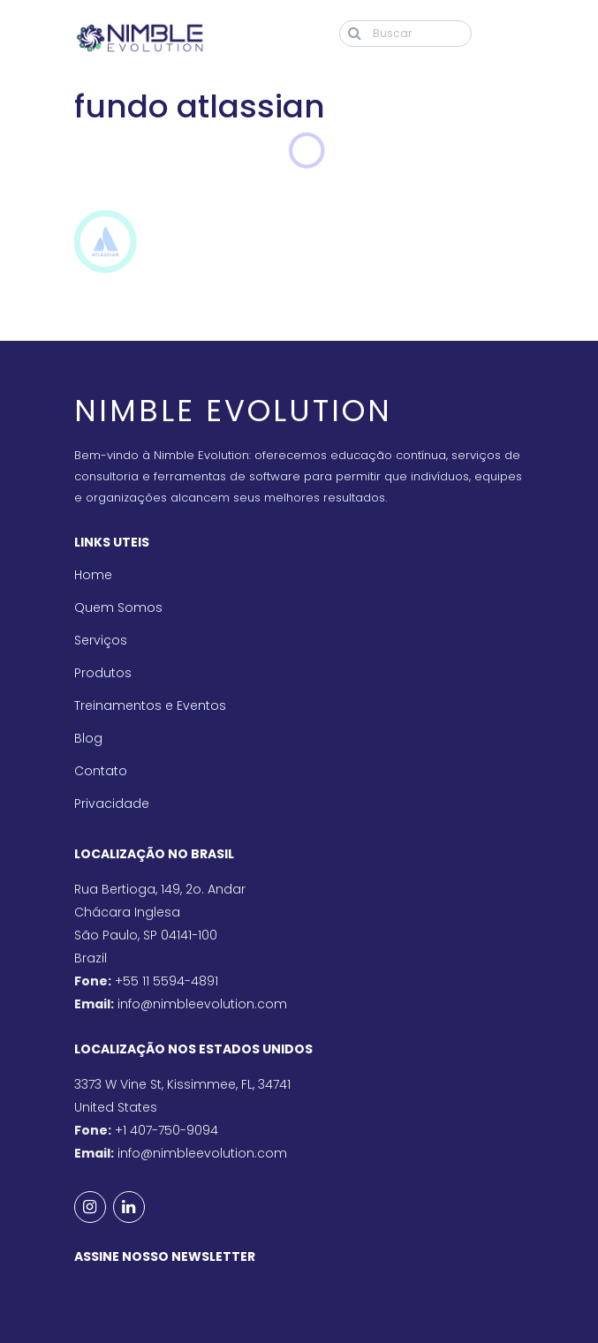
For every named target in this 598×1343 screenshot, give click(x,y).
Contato (100, 771)
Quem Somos (118, 607)
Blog (88, 738)
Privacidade (111, 803)
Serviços (100, 640)
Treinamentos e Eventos (150, 705)
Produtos (103, 673)
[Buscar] (405, 33)
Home (93, 575)
